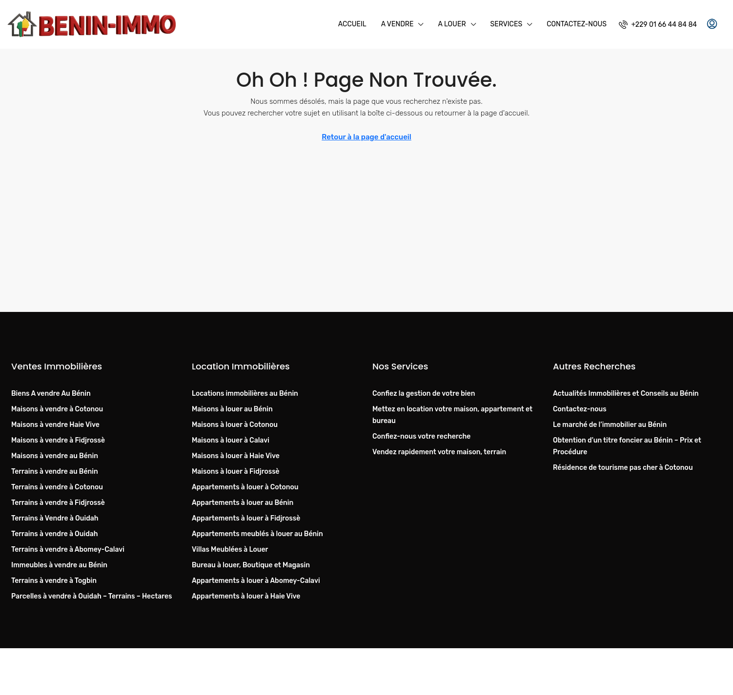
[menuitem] (658, 25)
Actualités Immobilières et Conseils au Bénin (626, 393)
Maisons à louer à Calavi (230, 440)
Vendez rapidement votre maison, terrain (439, 452)
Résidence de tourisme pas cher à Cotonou (623, 467)
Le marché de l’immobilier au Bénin (610, 425)
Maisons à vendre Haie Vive (55, 425)
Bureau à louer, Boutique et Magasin (251, 565)
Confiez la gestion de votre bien (423, 393)
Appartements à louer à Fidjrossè (246, 518)
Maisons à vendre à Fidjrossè (58, 440)
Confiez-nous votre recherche (421, 436)
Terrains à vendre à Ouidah (54, 534)
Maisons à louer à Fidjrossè (236, 471)
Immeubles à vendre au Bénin (59, 565)
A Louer (452, 24)
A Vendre (397, 24)
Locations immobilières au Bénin (245, 393)
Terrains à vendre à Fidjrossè (58, 503)
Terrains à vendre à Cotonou (57, 487)
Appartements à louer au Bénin (242, 503)
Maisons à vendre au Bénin (54, 456)
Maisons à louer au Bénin (232, 409)
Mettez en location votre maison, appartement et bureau (452, 415)
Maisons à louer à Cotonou (235, 425)
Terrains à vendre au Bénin (54, 471)
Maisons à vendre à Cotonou (57, 409)
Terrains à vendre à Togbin (54, 581)
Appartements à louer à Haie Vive (246, 596)
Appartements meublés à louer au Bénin (257, 534)
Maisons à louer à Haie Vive (236, 456)
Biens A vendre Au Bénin (51, 393)
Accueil (352, 24)
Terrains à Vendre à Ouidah (55, 518)
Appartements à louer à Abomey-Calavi (256, 581)
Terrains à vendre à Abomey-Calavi (67, 549)
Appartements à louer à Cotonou (245, 487)
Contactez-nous (577, 24)
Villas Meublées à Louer (230, 549)
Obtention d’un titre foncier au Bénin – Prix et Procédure (627, 446)
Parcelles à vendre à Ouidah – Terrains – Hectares (91, 596)
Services (506, 24)
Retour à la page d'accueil (366, 137)
